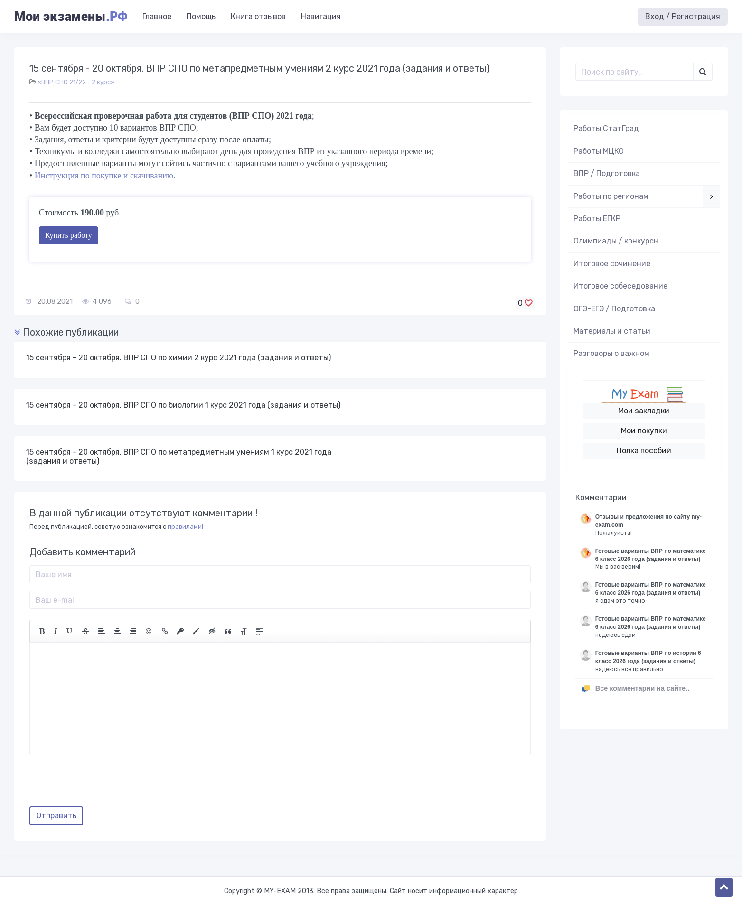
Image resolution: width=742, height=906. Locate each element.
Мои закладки (643, 410)
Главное (156, 16)
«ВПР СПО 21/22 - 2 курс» (76, 81)
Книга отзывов (258, 16)
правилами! (185, 526)
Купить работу (68, 235)
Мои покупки (644, 430)
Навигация (321, 16)
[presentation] (101, 784)
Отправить (56, 815)
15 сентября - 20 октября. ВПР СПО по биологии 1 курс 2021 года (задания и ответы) (183, 405)
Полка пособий (644, 450)
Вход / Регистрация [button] (682, 16)
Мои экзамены (70, 16)
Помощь (201, 16)
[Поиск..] (634, 72)
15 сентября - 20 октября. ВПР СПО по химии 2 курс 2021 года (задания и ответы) (178, 357)
